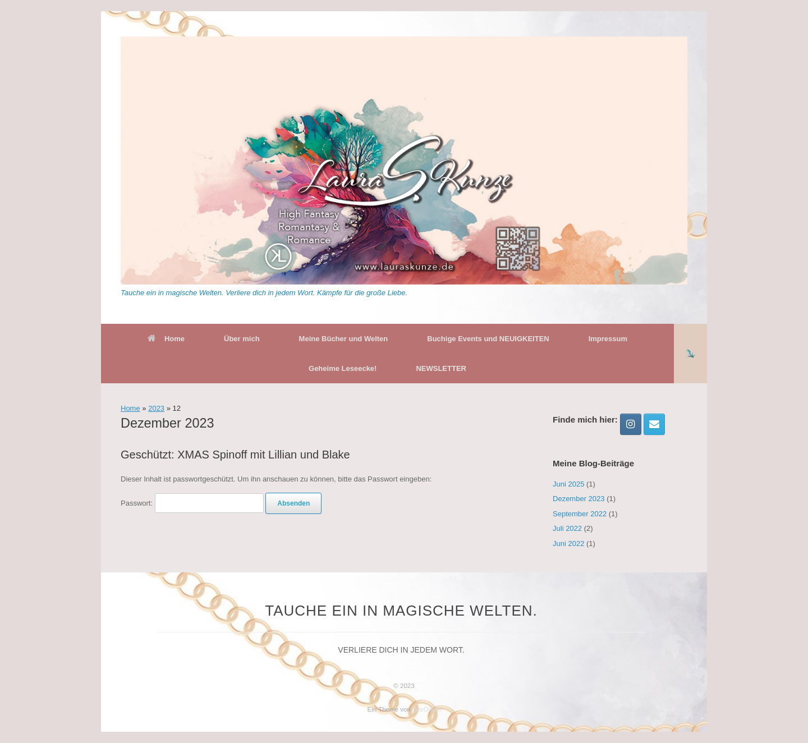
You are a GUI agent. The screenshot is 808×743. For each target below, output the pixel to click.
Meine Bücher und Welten (343, 338)
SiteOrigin (426, 709)
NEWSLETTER (441, 368)
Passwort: (192, 503)
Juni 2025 (568, 484)
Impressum (608, 338)
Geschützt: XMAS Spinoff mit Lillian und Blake (235, 454)
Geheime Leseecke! (343, 368)
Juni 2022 (568, 543)
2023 (156, 408)
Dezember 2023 (579, 498)
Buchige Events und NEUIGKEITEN (488, 338)
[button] (690, 353)
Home (166, 338)
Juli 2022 (567, 528)
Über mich (242, 338)
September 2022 (580, 514)
